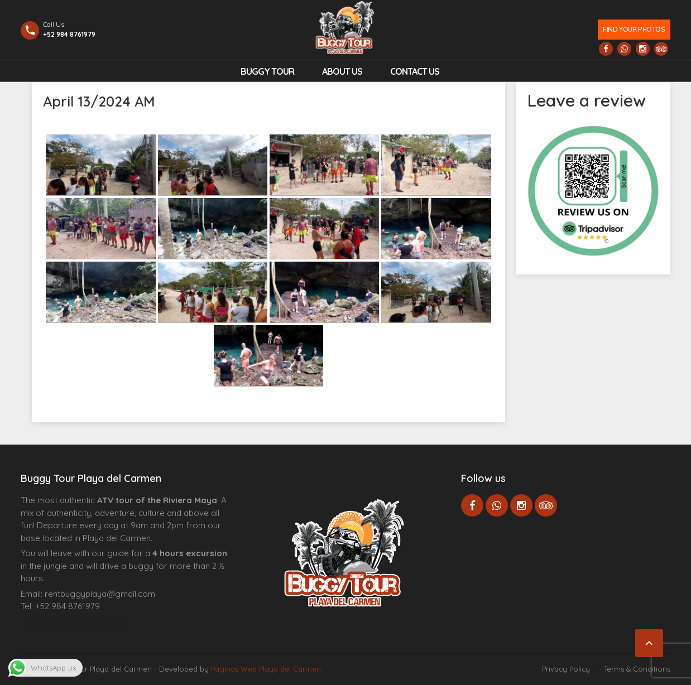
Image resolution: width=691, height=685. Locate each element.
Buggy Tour (267, 71)
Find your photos (634, 29)
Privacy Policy (566, 668)
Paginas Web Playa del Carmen (266, 668)
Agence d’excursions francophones (43, 623)
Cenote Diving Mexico (114, 623)
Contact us (414, 71)
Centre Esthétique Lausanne (83, 623)
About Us (342, 71)
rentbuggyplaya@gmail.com (100, 593)
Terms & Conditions (637, 668)
